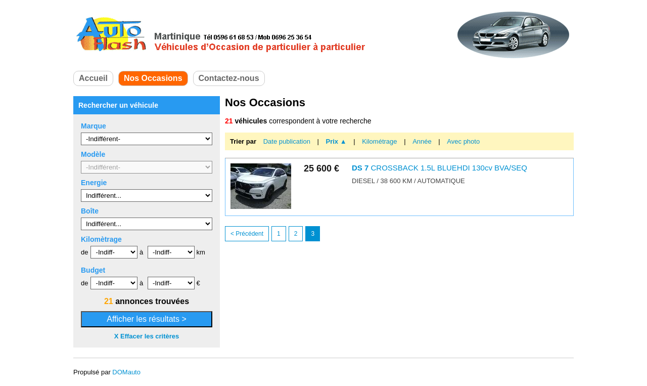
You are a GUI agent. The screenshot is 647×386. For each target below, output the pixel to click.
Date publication (287, 141)
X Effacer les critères (146, 336)
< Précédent (246, 233)
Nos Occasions (153, 78)
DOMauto (126, 372)
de (84, 252)
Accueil (93, 78)
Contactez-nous (229, 78)
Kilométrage (380, 141)
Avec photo (463, 141)
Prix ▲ (336, 141)
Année (422, 141)
